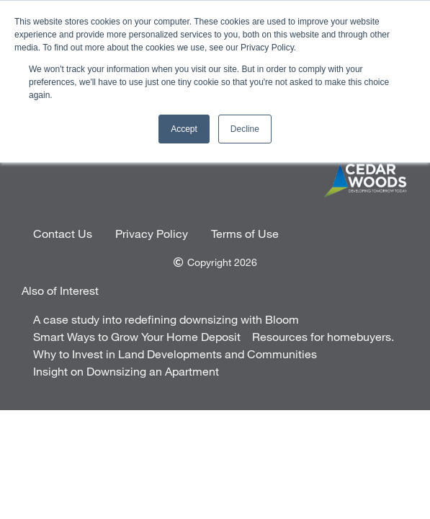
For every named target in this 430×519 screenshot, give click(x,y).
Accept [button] (184, 129)
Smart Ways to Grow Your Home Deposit (137, 336)
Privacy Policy (151, 233)
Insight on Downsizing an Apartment (126, 371)
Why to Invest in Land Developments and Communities (175, 353)
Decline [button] (244, 129)
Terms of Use (245, 233)
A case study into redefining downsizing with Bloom (166, 319)
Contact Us (62, 233)
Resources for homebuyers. (323, 336)
